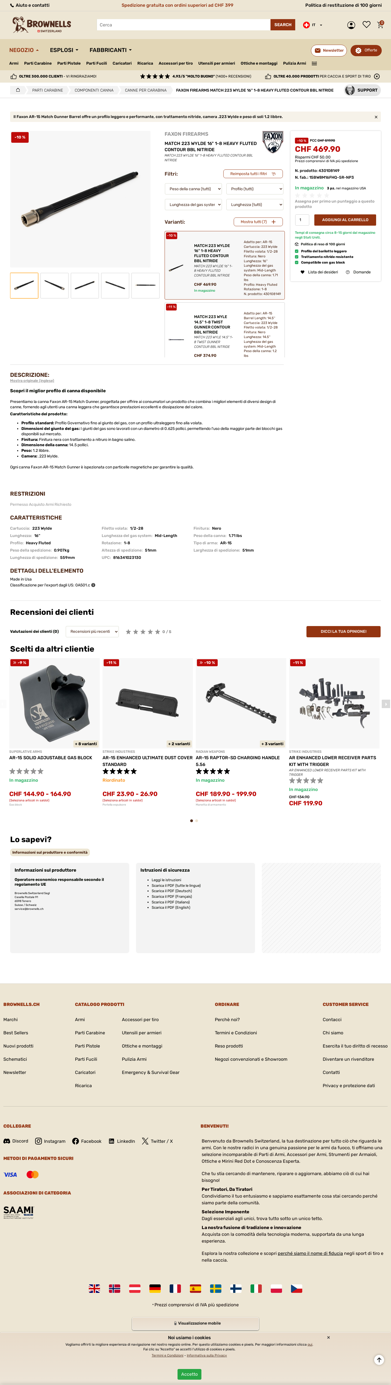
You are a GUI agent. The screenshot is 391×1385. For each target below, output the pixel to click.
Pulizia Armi (294, 63)
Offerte (371, 50)
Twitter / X (157, 1141)
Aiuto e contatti (29, 5)
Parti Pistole (69, 63)
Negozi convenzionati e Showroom (251, 1059)
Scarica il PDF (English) (171, 907)
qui (310, 1345)
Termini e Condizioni (236, 1032)
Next (386, 704)
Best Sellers (15, 1032)
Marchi (10, 1019)
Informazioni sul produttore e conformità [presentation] (50, 852)
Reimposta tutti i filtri (248, 173)
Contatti (331, 1072)
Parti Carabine (38, 63)
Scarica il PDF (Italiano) (171, 902)
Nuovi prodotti (18, 1046)
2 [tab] (198, 823)
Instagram (50, 1141)
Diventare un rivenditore (348, 1059)
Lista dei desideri (368, 25)
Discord (15, 1141)
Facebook (86, 1141)
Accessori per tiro (176, 63)
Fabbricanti (108, 50)
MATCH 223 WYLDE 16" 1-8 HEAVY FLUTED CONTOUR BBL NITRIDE (214, 260)
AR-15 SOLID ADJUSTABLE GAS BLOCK (50, 757)
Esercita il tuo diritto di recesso (355, 1046)
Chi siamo (333, 1032)
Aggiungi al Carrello (345, 219)
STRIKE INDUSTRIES (119, 752)
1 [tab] (193, 823)
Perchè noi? (227, 1019)
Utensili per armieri (216, 63)
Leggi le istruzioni (166, 880)
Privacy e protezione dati (349, 1085)
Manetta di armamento (211, 804)
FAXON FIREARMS (186, 134)
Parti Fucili (96, 63)
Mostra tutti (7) (254, 221)
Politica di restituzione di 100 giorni (343, 5)
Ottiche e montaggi (259, 63)
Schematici (15, 1059)
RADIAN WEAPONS (210, 752)
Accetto (189, 1374)
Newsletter (14, 1072)
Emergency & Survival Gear (150, 1072)
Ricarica (145, 63)
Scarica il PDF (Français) (172, 896)
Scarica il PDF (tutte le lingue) (176, 885)
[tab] (50, 852)
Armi (14, 63)
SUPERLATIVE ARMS (25, 752)
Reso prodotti (229, 1046)
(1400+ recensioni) (211, 76)
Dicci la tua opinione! (344, 631)
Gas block (15, 804)
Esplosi (61, 50)
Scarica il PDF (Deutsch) (172, 891)
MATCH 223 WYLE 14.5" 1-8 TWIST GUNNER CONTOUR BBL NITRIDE (214, 331)
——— (314, 63)
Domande (358, 272)
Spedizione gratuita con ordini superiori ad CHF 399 (177, 5)
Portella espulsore (114, 804)
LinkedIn (121, 1141)
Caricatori (122, 63)
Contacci (332, 1019)
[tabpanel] (54, 732)
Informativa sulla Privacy (207, 1355)
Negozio (21, 50)
